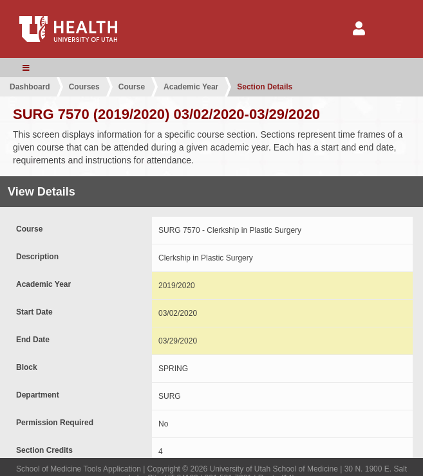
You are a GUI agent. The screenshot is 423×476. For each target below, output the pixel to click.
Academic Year (191, 86)
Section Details (264, 86)
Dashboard (30, 86)
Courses (84, 86)
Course (131, 86)
